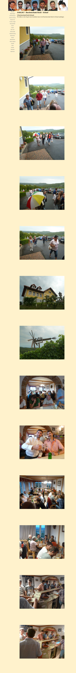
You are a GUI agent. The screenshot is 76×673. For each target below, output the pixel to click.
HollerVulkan (12, 13)
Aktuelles (12, 11)
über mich (12, 29)
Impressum (13, 51)
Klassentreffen (12, 23)
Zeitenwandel (12, 31)
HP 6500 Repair (12, 15)
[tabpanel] (42, 16)
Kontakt (12, 47)
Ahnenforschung (13, 33)
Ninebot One (12, 19)
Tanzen (12, 37)
